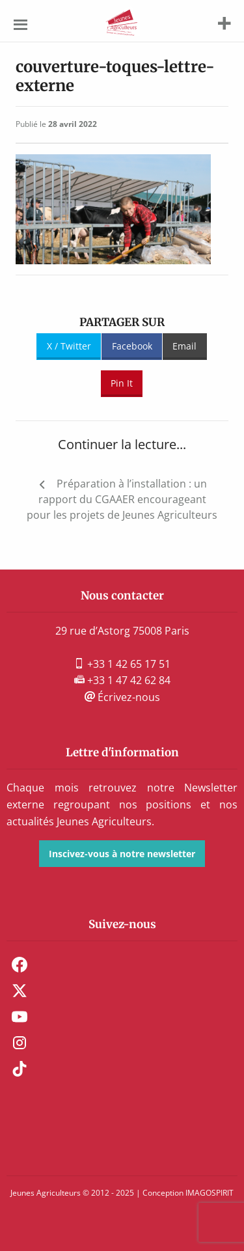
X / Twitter (69, 346)
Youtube (20, 1017)
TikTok (20, 1069)
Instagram (20, 1043)
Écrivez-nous (122, 697)
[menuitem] (122, 965)
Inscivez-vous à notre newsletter (122, 853)
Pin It (122, 383)
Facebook (132, 346)
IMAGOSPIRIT (209, 1192)
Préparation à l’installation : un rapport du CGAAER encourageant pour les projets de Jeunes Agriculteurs (122, 499)
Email (184, 346)
